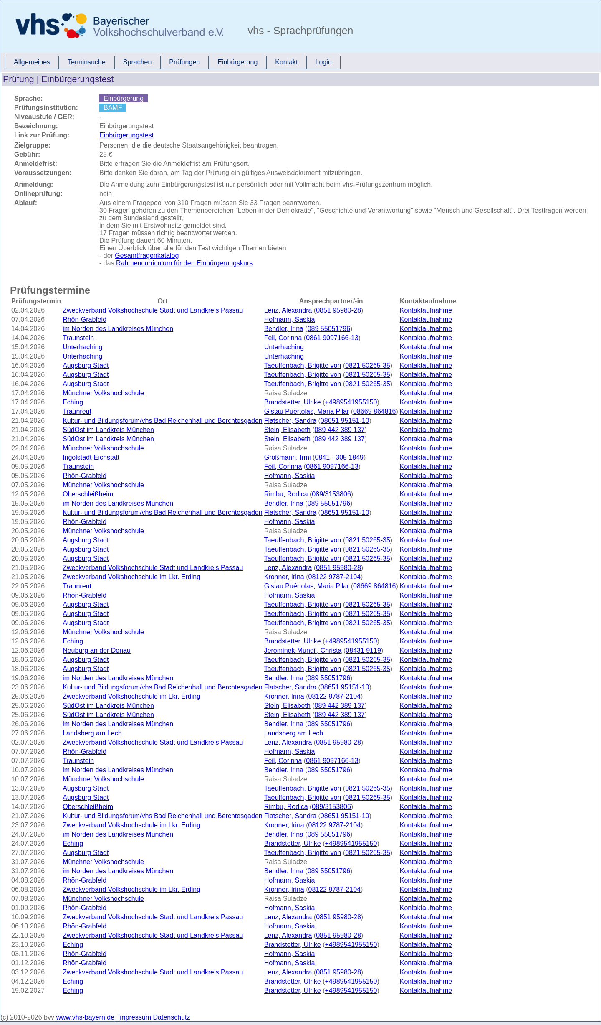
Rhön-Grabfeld (84, 319)
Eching (73, 402)
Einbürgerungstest (126, 135)
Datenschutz (171, 1017)
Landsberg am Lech (92, 733)
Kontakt (286, 62)
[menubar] (173, 62)
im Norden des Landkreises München (118, 328)
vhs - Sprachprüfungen (299, 30)
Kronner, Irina (284, 576)
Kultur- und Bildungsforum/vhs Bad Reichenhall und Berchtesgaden (163, 420)
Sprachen (137, 62)
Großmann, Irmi (287, 457)
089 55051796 (329, 328)
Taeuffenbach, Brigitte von (302, 365)
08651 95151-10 (345, 420)
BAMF (113, 107)
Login (324, 62)
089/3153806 (331, 494)
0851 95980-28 (338, 310)
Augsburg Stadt (86, 365)
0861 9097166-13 (332, 337)
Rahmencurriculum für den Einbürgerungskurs (184, 263)
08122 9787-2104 (334, 576)
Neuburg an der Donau (97, 650)
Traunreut (77, 411)
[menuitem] (32, 62)
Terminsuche (87, 62)
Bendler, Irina (283, 328)
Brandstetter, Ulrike (292, 402)
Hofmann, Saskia (289, 319)
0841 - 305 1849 (339, 457)
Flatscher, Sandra (290, 420)
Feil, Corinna (283, 337)
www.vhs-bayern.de (85, 1017)
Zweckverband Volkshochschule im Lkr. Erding (131, 576)
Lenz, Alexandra (288, 310)
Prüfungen (184, 62)
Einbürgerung (237, 62)
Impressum (134, 1017)
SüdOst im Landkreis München (108, 429)
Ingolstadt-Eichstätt (91, 457)
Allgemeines (32, 62)
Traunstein (78, 337)
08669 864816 (374, 411)
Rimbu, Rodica (286, 494)
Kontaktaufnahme (426, 310)
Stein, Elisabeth (287, 429)
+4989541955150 (351, 402)
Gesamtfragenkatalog (147, 255)
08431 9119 (363, 650)
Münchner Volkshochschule (103, 393)
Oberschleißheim (88, 494)
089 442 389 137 (340, 429)
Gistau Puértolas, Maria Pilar (306, 411)
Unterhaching (82, 347)
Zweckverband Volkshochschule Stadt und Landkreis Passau (153, 310)
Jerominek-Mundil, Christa (303, 650)
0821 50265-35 (367, 365)
